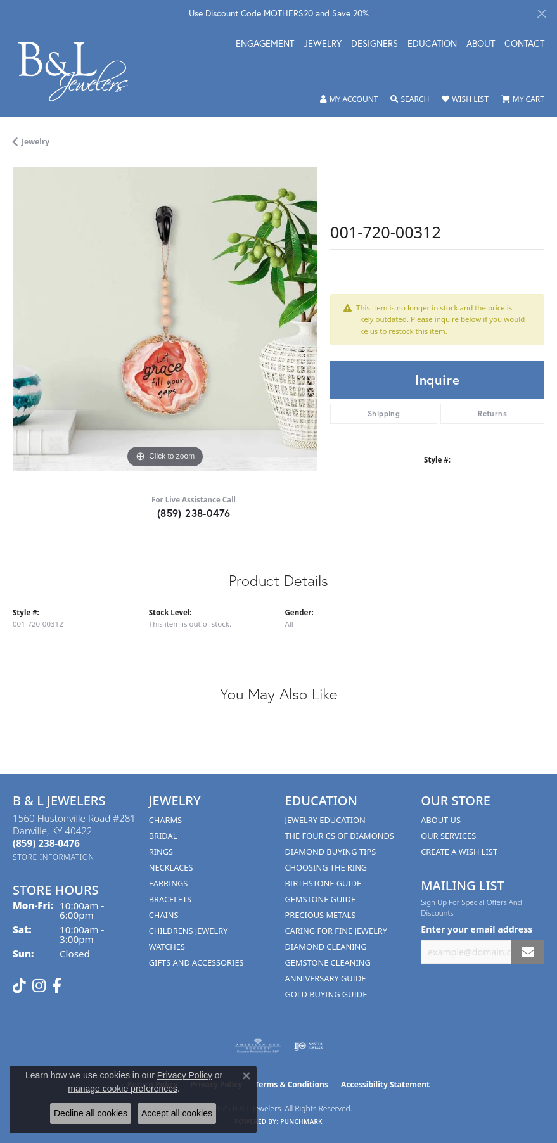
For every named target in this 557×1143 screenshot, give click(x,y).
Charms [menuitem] (165, 820)
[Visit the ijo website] (308, 1046)
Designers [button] (374, 44)
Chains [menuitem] (164, 915)
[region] (165, 319)
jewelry (35, 141)
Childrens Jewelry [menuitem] (188, 930)
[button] (349, 99)
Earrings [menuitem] (168, 883)
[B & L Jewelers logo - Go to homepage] (79, 71)
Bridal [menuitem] (163, 835)
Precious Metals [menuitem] (320, 915)
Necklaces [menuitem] (171, 867)
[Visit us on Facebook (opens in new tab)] (56, 985)
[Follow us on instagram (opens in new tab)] (39, 985)
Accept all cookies (176, 1113)
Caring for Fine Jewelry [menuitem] (336, 930)
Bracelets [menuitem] (170, 899)
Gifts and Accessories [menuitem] (196, 962)
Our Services (448, 835)
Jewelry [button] (323, 44)
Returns (492, 413)
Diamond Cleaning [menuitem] (326, 946)
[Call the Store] (46, 843)
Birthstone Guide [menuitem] (323, 883)
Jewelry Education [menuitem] (325, 820)
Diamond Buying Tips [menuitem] (330, 851)
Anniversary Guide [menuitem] (325, 978)
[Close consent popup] (246, 1076)
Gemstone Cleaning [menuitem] (328, 962)
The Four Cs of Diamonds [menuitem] (339, 835)
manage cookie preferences (122, 1088)
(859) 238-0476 (194, 513)
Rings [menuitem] (161, 851)
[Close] (541, 14)
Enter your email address (476, 929)
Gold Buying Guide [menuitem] (326, 994)
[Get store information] (53, 857)
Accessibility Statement (385, 1084)
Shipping (384, 413)
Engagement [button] (265, 44)
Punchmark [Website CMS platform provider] (301, 1121)
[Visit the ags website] (257, 1046)
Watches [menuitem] (167, 946)
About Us (441, 820)
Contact (524, 44)
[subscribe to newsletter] (527, 952)
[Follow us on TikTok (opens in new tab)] (19, 985)
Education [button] (432, 44)
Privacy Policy (184, 1075)
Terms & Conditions (291, 1084)
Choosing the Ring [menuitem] (326, 867)
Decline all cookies (90, 1113)
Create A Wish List (459, 851)
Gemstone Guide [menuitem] (320, 899)
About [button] (480, 44)
